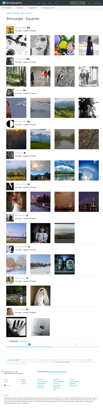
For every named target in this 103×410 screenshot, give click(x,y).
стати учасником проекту (62, 362)
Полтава (39, 401)
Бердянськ (79, 397)
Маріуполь (6, 401)
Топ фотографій (41, 383)
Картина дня (40, 385)
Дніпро (5, 399)
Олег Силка (18, 90)
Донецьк (10, 399)
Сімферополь (55, 401)
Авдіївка (67, 397)
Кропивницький (79, 399)
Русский (6, 379)
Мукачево (19, 401)
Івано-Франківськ (28, 399)
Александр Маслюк (21, 184)
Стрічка (27, 3)
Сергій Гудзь (19, 152)
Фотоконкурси (40, 387)
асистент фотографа (41, 397)
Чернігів (19, 403)
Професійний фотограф (10, 397)
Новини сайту (56, 387)
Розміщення (73, 383)
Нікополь (30, 401)
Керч (54, 399)
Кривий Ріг (72, 399)
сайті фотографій (13, 360)
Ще (50, 3)
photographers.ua (9, 372)
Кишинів (60, 399)
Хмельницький (7, 403)
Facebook (7, 385)
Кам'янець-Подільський (40, 399)
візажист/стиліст (31, 397)
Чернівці (24, 403)
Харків (86, 401)
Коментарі (23, 383)
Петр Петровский (20, 215)
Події (54, 389)
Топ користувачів (41, 381)
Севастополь (48, 401)
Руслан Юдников (20, 309)
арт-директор (50, 397)
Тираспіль (77, 401)
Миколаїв (24, 401)
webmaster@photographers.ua (58, 371)
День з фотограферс (58, 381)
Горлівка (94, 397)
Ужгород (82, 401)
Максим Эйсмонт (20, 278)
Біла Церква (73, 397)
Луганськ (86, 399)
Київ (57, 399)
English (6, 381)
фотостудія (57, 397)
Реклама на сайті (74, 381)
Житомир (15, 399)
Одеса (34, 401)
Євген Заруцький (20, 58)
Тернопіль (71, 401)
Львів (93, 399)
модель (25, 397)
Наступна (24, 341)
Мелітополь (13, 401)
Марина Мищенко (20, 27)
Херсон (91, 401)
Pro (56, 3)
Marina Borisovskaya (21, 246)
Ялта (28, 403)
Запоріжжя (21, 399)
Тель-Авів (65, 401)
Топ (44, 3)
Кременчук (66, 399)
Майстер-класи (73, 385)
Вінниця (90, 397)
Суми (61, 401)
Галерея (36, 3)
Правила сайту (57, 385)
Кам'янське (49, 399)
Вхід (89, 3)
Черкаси (14, 403)
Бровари (85, 397)
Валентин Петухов (20, 121)
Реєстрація (97, 3)
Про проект (56, 383)
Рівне (43, 401)
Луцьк (90, 399)
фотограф (19, 397)
